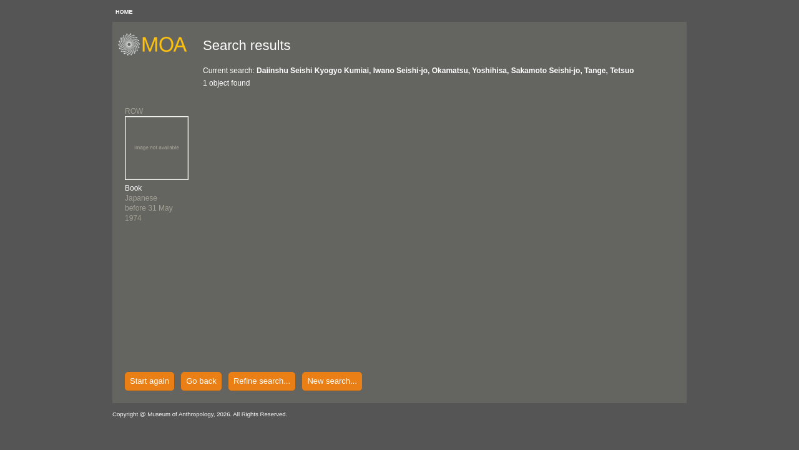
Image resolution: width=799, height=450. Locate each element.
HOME (124, 12)
